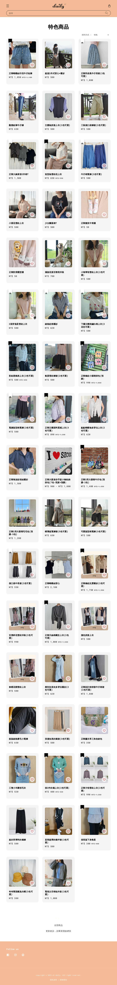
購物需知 (63, 980)
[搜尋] (106, 12)
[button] (7, 6)
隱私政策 (53, 980)
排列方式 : (86, 35)
